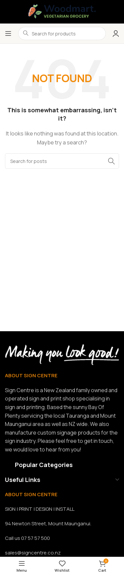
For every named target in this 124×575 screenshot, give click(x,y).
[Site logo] (62, 11)
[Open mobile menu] (8, 33)
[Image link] (62, 354)
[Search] (62, 161)
